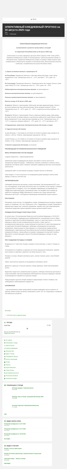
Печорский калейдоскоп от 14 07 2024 (15, 423)
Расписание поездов (10, 378)
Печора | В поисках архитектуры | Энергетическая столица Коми (22, 453)
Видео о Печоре (9, 353)
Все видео (7, 438)
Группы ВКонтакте (10, 367)
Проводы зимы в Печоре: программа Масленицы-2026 (27, 396)
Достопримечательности (11, 373)
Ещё (5, 414)
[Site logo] (33, 14)
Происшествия (9, 351)
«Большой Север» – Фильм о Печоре (14, 458)
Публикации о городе (10, 342)
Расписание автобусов (11, 375)
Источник (8, 310)
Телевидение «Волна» (11, 356)
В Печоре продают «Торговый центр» (23, 388)
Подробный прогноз (9, 333)
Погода (7, 362)
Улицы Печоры (9, 370)
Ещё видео (7, 463)
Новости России (9, 345)
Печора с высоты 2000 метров (13, 448)
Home (6, 34)
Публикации (13, 34)
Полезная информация (11, 348)
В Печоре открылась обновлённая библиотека (25, 405)
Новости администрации (19, 315)
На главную (8, 340)
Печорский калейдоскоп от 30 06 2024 (15, 434)
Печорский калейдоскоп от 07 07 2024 (15, 429)
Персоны (7, 364)
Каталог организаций (10, 359)
